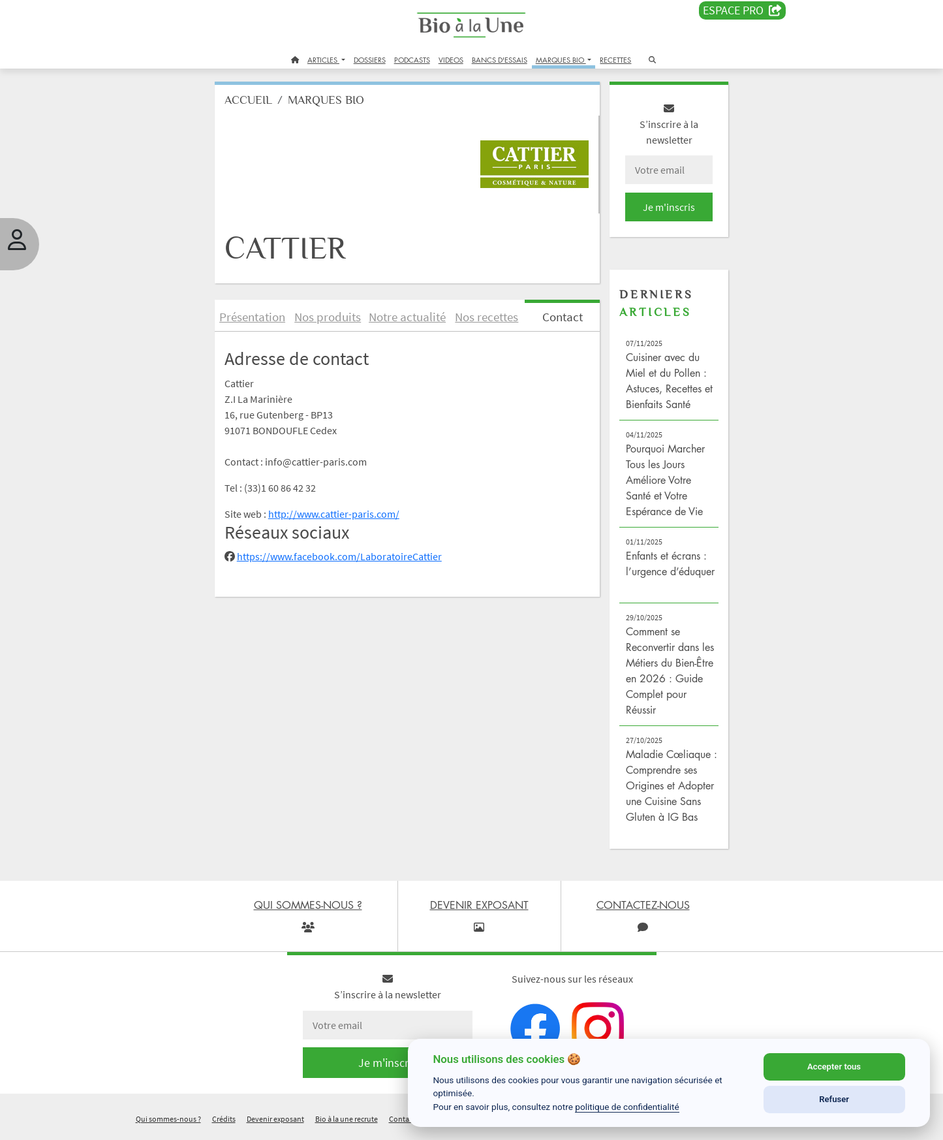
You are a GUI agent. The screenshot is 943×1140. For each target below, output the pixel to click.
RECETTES (615, 60)
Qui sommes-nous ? (168, 1123)
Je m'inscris (665, 210)
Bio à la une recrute (346, 1123)
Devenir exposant (275, 1123)
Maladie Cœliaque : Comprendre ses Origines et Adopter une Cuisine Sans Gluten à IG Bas (667, 788)
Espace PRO (742, 10)
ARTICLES (323, 60)
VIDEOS (451, 60)
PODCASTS (412, 60)
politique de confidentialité (627, 1106)
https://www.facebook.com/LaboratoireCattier (345, 560)
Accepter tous (834, 1066)
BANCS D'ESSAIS (499, 60)
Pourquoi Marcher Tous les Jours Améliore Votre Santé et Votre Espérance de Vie (662, 483)
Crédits (224, 1123)
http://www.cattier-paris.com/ (339, 517)
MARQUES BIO (561, 60)
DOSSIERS (370, 60)
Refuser (834, 1099)
